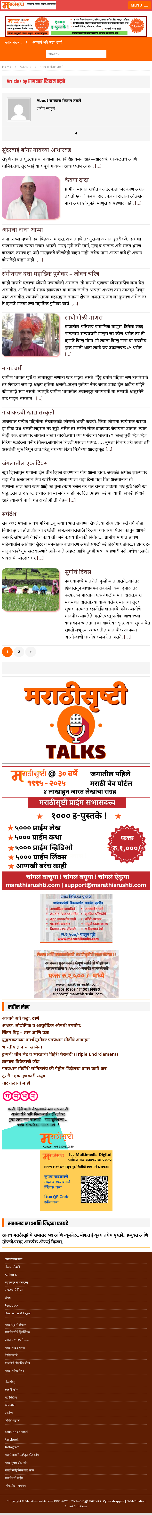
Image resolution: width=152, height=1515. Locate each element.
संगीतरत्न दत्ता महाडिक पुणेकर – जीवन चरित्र (50, 273)
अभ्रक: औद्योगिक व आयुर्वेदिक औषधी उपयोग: (41, 1025)
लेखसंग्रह (10, 1382)
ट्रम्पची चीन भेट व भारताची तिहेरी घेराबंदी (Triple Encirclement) (60, 1054)
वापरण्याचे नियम (14, 1290)
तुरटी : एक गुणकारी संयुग (23, 1076)
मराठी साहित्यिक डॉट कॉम (19, 1470)
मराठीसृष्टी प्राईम (14, 1478)
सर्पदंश (9, 514)
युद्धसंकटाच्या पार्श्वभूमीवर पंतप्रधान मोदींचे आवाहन (46, 1039)
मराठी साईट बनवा (15, 1347)
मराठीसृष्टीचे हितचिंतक (17, 1332)
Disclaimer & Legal (18, 1313)
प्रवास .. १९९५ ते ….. (17, 1340)
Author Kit (11, 1275)
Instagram (12, 1447)
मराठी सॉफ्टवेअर (14, 1370)
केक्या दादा (77, 180)
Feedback (11, 1305)
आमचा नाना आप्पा (22, 229)
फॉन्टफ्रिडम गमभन (15, 1485)
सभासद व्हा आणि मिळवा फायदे (38, 1224)
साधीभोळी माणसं (84, 317)
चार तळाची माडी (16, 1083)
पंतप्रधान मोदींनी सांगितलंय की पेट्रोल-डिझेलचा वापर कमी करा (54, 1068)
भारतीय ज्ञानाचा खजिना (22, 1047)
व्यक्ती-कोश (11, 1390)
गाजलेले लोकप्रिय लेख (17, 1363)
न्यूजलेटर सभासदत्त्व (16, 1282)
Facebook (11, 1439)
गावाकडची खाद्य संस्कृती (28, 412)
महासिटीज (11, 1397)
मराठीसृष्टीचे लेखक (15, 1324)
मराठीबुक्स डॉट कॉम (16, 1462)
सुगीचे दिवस (78, 572)
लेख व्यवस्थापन (13, 1259)
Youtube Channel (16, 1432)
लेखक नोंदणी (12, 1267)
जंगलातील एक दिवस (25, 463)
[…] (98, 166)
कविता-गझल (12, 1420)
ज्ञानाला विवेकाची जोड (21, 1061)
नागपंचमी (12, 368)
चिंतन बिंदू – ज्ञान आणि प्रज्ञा (25, 1032)
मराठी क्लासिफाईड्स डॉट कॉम (22, 1455)
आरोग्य (9, 1413)
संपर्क (8, 1298)
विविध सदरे (11, 1355)
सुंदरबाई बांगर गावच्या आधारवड (36, 150)
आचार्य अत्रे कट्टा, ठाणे (20, 1018)
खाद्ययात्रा (10, 1405)
